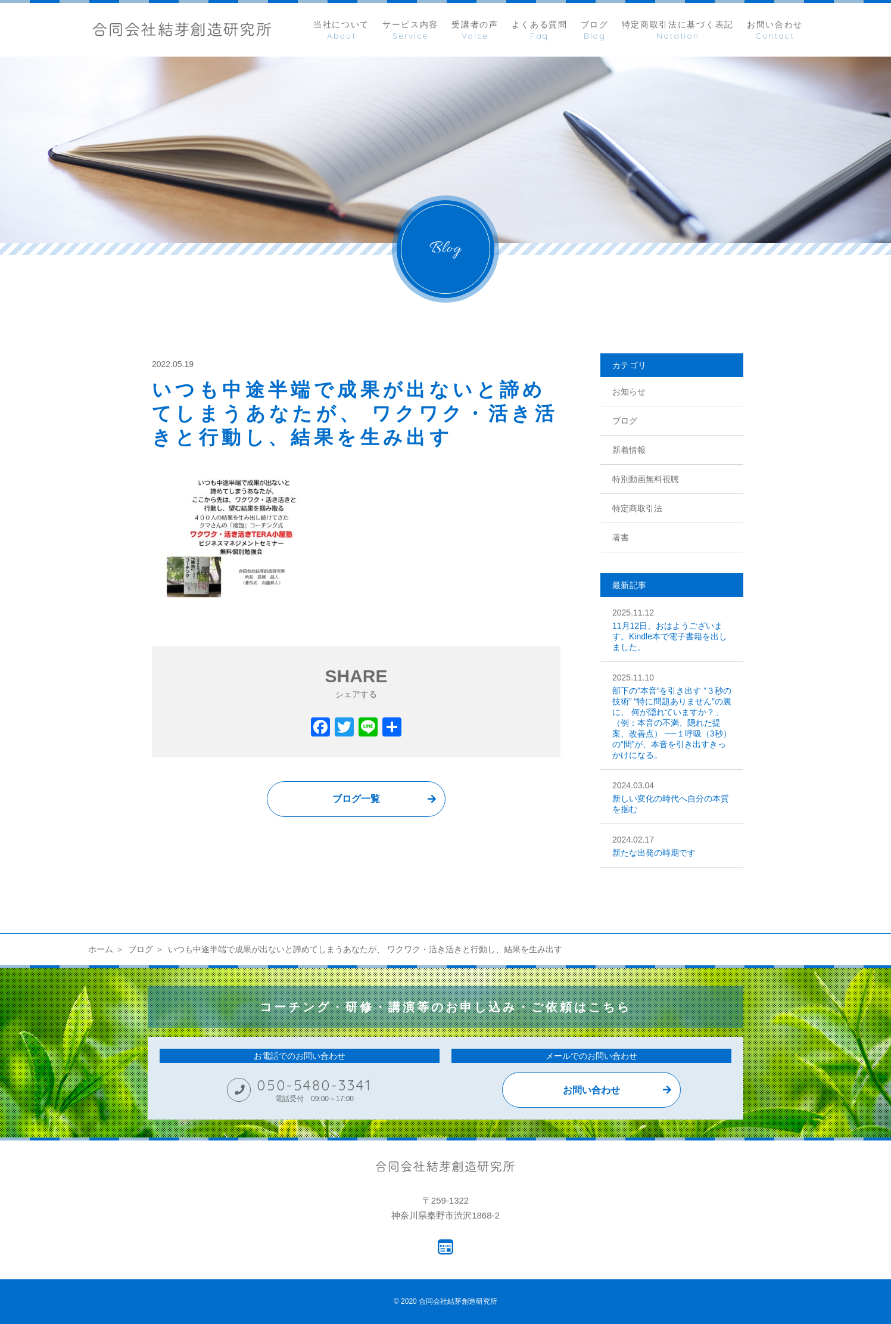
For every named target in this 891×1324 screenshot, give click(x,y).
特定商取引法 (637, 508)
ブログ (624, 420)
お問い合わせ (591, 1090)
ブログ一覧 (356, 799)
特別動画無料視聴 (645, 479)
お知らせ (629, 391)
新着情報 (629, 450)
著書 (620, 537)
